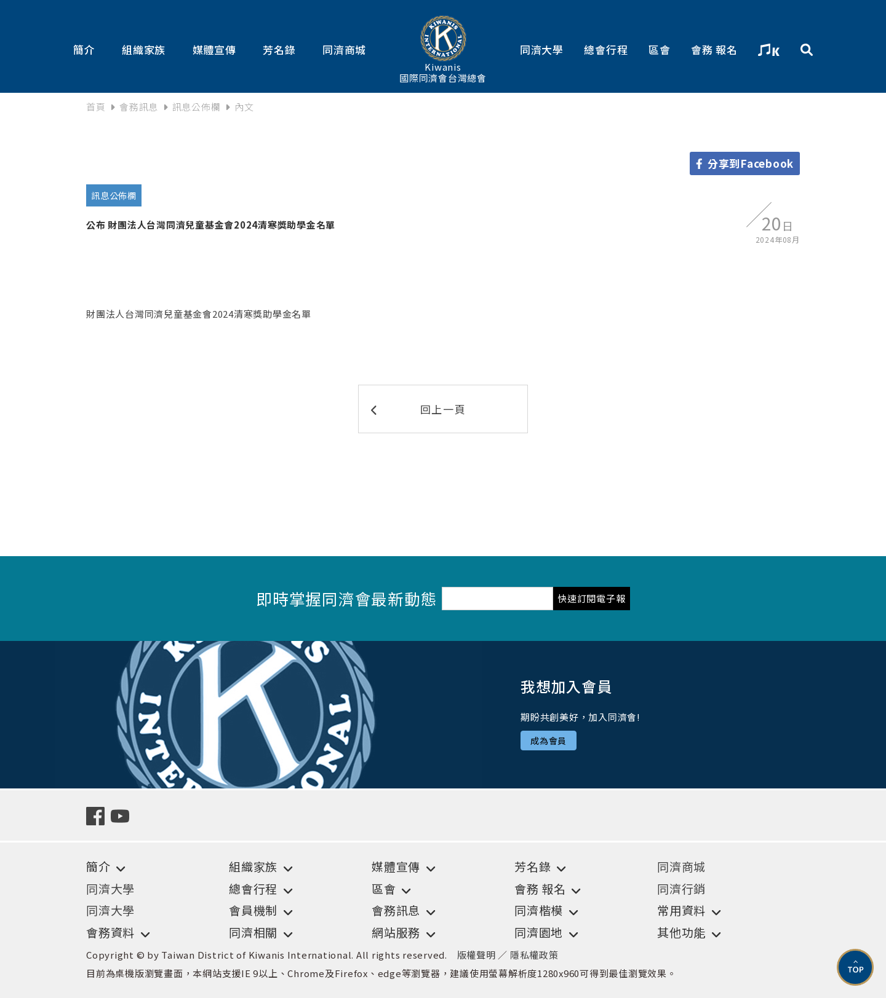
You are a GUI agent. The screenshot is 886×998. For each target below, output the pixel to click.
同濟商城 (344, 49)
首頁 (96, 106)
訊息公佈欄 (196, 106)
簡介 (84, 49)
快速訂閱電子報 (591, 598)
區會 (660, 49)
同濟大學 (542, 49)
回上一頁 (418, 409)
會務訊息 (138, 106)
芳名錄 (279, 49)
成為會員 (548, 740)
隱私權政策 (534, 954)
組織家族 (144, 49)
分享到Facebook (745, 163)
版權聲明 (476, 954)
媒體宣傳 (214, 49)
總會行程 (606, 49)
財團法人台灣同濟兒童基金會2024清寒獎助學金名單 (198, 313)
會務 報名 (714, 49)
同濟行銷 (681, 888)
